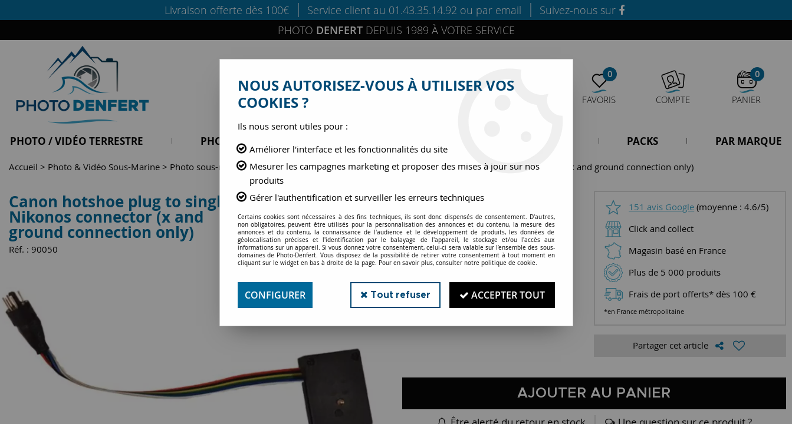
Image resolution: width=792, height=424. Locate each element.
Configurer (275, 295)
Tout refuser (395, 295)
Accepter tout (502, 295)
